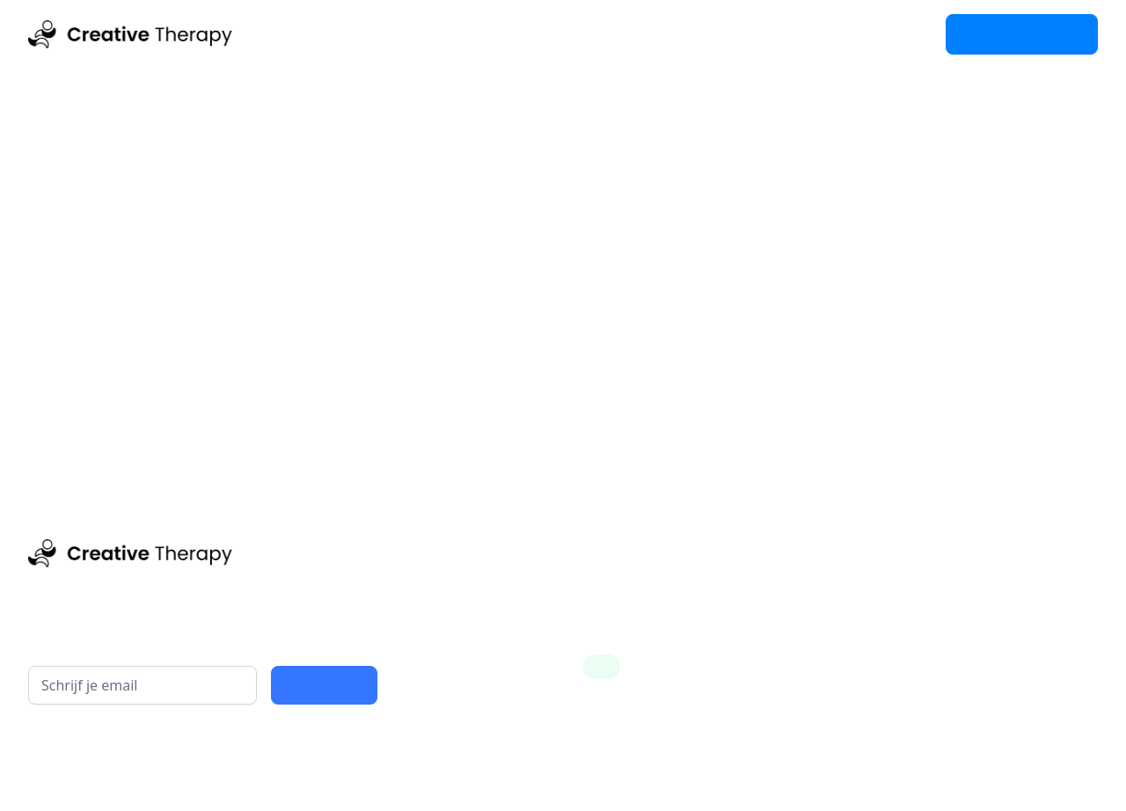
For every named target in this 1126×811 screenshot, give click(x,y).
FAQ (686, 34)
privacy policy (249, 745)
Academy (427, 34)
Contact (520, 34)
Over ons (611, 34)
